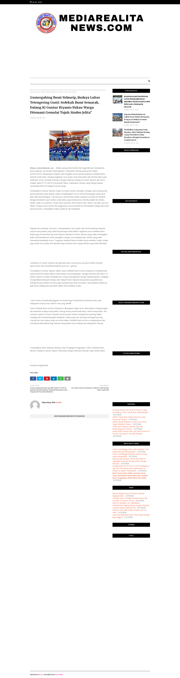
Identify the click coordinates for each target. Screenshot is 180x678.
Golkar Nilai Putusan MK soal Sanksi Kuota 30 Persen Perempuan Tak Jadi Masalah (131, 432)
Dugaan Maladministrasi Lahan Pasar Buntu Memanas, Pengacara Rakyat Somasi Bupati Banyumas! (137, 118)
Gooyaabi (59, 674)
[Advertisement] (90, 57)
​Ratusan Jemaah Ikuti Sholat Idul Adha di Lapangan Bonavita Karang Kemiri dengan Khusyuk (129, 461)
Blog (40, 674)
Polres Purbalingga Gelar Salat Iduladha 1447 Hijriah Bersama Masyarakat (130, 450)
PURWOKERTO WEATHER (131, 549)
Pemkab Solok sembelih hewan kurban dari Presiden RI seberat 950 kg (129, 499)
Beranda (33, 90)
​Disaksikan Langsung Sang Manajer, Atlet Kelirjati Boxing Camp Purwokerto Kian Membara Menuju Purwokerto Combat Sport (137, 135)
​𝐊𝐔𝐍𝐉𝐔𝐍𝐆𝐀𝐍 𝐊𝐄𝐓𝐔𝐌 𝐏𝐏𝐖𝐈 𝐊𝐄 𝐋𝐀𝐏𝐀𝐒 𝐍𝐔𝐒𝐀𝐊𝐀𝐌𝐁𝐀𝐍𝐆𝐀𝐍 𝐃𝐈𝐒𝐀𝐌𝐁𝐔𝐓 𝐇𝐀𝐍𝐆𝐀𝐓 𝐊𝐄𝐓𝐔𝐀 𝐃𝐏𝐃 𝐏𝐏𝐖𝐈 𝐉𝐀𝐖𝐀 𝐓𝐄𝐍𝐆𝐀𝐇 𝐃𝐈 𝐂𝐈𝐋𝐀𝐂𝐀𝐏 (137, 101)
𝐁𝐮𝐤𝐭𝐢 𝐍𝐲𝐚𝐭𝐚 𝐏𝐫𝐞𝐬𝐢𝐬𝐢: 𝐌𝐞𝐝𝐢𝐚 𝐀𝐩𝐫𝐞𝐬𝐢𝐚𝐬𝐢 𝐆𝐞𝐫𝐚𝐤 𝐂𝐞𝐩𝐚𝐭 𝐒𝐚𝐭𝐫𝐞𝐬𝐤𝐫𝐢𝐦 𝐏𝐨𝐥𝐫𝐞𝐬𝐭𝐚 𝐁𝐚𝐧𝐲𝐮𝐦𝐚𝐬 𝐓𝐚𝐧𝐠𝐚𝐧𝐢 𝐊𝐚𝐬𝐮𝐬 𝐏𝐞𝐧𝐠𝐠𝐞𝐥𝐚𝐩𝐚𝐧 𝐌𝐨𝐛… (130, 475)
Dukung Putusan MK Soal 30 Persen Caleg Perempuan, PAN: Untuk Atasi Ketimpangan (130, 411)
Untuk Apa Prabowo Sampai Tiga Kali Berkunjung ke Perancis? (127, 427)
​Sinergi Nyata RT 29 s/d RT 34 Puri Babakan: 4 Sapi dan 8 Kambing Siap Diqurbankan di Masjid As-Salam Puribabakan (131, 468)
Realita (58, 402)
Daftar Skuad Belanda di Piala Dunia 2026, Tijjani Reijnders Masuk (129, 423)
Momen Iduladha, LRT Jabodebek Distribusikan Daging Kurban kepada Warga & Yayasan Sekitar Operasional (130, 505)
